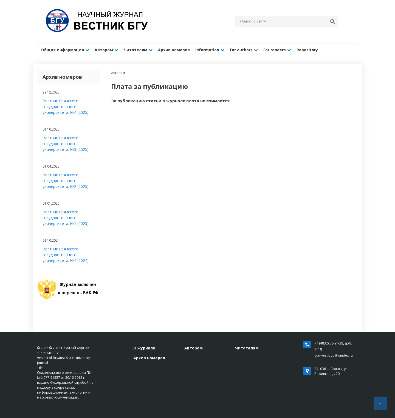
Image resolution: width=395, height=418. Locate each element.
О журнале (144, 348)
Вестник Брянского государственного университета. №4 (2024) (66, 254)
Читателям (138, 49)
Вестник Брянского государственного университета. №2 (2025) (66, 180)
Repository (307, 49)
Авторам (106, 49)
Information (209, 49)
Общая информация (65, 49)
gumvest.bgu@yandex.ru (333, 355)
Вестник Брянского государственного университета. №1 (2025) (66, 217)
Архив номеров (174, 49)
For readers (277, 49)
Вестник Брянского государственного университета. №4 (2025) (66, 106)
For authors (244, 49)
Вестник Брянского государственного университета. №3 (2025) (66, 143)
